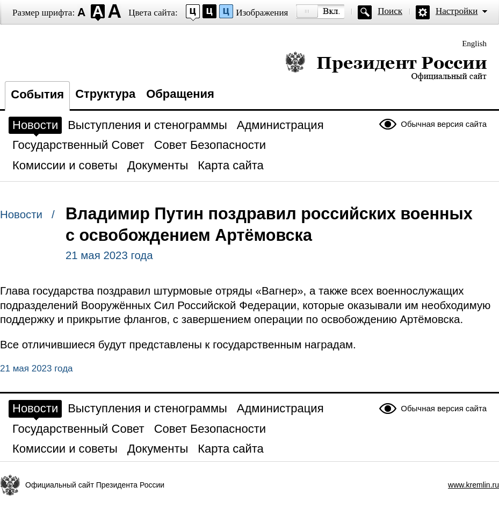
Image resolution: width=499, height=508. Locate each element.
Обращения (180, 94)
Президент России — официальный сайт (386, 66)
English (474, 43)
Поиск (390, 11)
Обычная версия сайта (444, 123)
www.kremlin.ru (473, 485)
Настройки (457, 11)
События (37, 94)
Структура (105, 94)
